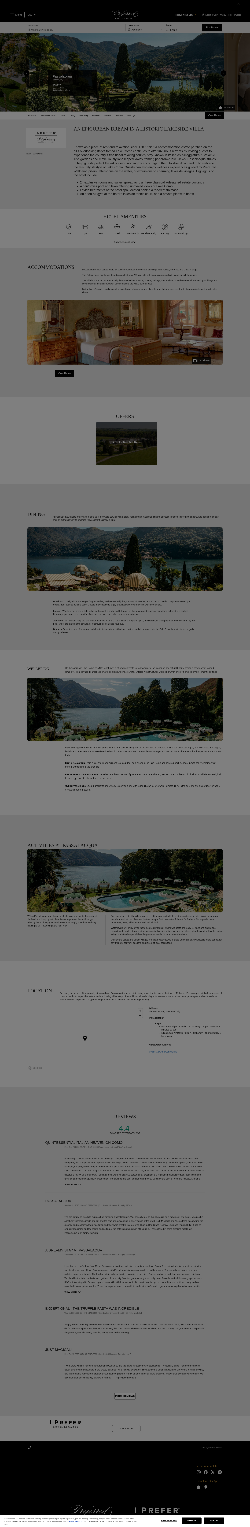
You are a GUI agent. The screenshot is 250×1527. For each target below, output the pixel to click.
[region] (125, 1521)
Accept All (214, 1520)
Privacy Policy (75, 1521)
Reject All (191, 1520)
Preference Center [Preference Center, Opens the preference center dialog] (169, 1520)
